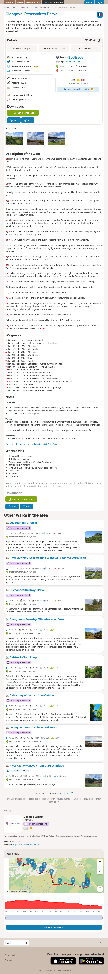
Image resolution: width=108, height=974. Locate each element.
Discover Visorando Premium (78, 89)
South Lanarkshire (72, 61)
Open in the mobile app (23, 112)
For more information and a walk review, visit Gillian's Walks (32, 444)
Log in (99, 2)
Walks (20, 2)
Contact (8, 960)
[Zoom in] (100, 861)
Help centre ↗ (33, 2)
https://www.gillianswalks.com (26, 844)
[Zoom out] (100, 866)
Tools (10, 2)
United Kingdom (75, 57)
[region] (54, 875)
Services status (45, 970)
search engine (65, 793)
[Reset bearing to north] (100, 871)
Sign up (89, 2)
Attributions (23, 891)
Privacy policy (11, 955)
